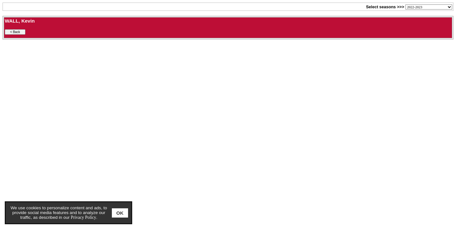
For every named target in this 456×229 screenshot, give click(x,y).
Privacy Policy (83, 217)
